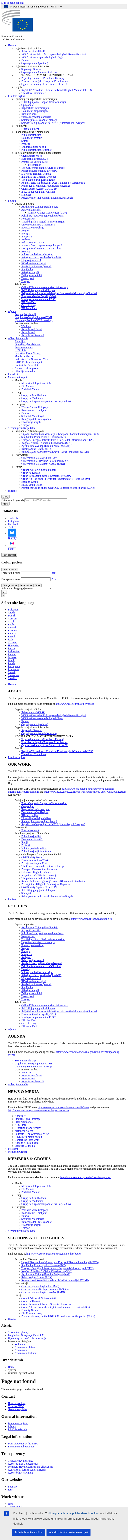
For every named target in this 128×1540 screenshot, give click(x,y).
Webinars (26, 326)
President (13, 374)
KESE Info (20, 350)
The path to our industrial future (38, 179)
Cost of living (28, 305)
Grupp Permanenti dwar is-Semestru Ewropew (46, 475)
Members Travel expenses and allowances (30, 1466)
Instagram (13, 521)
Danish (12, 615)
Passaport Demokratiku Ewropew (39, 170)
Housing (25, 251)
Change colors (10, 569)
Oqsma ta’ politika (24, 203)
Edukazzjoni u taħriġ (32, 227)
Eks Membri (28, 386)
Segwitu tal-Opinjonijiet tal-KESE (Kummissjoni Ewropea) (53, 122)
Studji (24, 140)
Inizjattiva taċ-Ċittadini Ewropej (38, 176)
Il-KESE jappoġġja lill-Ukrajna (38, 191)
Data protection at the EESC (23, 1443)
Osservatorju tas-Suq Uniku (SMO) (40, 457)
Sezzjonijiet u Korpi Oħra (22, 428)
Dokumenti (21, 125)
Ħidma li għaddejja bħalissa (36, 116)
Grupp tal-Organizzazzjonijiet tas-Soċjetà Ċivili (46, 401)
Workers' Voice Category (34, 407)
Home (11, 1367)
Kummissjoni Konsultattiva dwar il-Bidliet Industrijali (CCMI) (55, 451)
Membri (19, 380)
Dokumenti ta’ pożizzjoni (34, 111)
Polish (11, 663)
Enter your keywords (12, 500)
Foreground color (10, 572)
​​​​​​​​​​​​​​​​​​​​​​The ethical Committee (33, 93)
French (11, 636)
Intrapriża (26, 236)
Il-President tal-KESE (33, 51)
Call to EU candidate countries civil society (44, 287)
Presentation (34, 164)
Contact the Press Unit (27, 365)
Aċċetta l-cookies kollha (28, 1532)
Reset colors (26, 585)
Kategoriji (20, 404)
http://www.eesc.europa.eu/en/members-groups (85, 1177)
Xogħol (25, 230)
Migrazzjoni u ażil (31, 260)
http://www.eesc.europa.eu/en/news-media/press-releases (38, 1110)
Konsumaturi (28, 218)
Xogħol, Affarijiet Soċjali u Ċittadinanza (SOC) (46, 442)
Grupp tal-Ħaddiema (32, 398)
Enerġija (25, 233)
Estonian (12, 630)
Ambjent (26, 239)
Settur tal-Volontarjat (32, 416)
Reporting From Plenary (28, 353)
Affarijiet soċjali (30, 272)
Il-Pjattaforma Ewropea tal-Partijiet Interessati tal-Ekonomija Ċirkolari (59, 293)
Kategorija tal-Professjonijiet (36, 419)
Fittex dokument (30, 128)
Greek (11, 621)
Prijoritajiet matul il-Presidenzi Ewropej (42, 78)
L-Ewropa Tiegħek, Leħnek (36, 173)
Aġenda (12, 311)
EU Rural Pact (29, 308)
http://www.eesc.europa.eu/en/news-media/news (63, 1107)
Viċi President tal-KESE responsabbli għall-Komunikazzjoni (53, 54)
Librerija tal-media (25, 371)
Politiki (12, 200)
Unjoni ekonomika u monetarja (38, 224)
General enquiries (17, 1409)
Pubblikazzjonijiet (31, 134)
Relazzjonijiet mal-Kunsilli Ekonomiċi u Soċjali (47, 197)
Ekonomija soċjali (31, 422)
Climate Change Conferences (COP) (47, 212)
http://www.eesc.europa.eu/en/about (75, 703)
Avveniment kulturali (32, 335)
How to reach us (16, 1403)
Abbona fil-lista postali (27, 368)
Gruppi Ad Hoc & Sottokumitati (38, 469)
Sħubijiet (26, 194)
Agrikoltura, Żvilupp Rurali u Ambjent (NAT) (45, 445)
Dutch (11, 660)
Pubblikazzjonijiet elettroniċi (36, 149)
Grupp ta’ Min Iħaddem (33, 395)
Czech (11, 612)
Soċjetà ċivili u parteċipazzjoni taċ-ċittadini (38, 152)
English (12, 624)
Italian (11, 648)
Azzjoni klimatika (30, 209)
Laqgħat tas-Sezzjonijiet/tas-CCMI (33, 317)
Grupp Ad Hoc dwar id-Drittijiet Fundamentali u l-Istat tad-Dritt (55, 478)
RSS (10, 1489)
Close (37, 585)
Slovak (11, 672)
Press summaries (23, 347)
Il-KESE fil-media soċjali (28, 362)
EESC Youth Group (31, 484)
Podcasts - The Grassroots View (32, 359)
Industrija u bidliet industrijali (37, 254)
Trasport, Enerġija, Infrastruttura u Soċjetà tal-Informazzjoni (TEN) (57, 440)
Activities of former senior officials (27, 1469)
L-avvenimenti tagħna (26, 323)
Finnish (12, 633)
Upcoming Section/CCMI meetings (33, 320)
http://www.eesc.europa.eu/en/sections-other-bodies (54, 1253)
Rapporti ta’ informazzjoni (35, 108)
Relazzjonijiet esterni (32, 242)
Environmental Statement (21, 1446)
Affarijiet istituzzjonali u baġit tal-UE (41, 257)
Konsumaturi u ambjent (33, 410)
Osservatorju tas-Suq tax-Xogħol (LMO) (43, 463)
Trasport (25, 281)
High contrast (9, 555)
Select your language (12, 588)
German (12, 618)
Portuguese (14, 666)
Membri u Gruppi (17, 377)
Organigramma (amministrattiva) (39, 72)
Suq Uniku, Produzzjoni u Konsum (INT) (43, 437)
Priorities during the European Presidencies (44, 81)
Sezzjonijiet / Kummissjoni (29, 431)
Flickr (12, 545)
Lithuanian (14, 651)
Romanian (13, 669)
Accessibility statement (20, 1472)
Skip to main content (12, 2)
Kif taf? (56, 6)
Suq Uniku (27, 269)
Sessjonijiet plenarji (25, 314)
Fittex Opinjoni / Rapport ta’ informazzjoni (44, 102)
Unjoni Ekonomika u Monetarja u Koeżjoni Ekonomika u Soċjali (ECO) (59, 434)
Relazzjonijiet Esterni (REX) (36, 448)
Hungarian (13, 645)
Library (12, 1426)
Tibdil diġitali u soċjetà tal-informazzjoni (43, 221)
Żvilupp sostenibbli (31, 275)
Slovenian (13, 675)
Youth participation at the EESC (38, 299)
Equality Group (29, 481)
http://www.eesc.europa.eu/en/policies (91, 918)
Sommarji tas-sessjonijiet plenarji (39, 119)
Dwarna (12, 45)
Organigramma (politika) (34, 63)
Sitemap (12, 1486)
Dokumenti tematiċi (32, 137)
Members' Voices (24, 356)
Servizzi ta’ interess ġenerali (36, 266)
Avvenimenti (28, 332)
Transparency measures (20, 1460)
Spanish (12, 627)
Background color (10, 579)
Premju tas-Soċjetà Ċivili (34, 161)
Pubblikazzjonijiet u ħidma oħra (32, 131)
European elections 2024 (34, 158)
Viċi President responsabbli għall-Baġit (42, 57)
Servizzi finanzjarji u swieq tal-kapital (41, 245)
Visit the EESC (16, 1406)
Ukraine (12, 490)
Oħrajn (18, 466)
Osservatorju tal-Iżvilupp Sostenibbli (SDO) (44, 460)
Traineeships (15, 1506)
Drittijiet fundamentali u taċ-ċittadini (41, 248)
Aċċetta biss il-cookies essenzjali (68, 1532)
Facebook (13, 524)
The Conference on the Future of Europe (42, 167)
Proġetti (25, 143)
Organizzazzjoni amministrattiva (32, 66)
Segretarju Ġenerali (31, 69)
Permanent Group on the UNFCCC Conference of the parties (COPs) (58, 487)
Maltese (12, 657)
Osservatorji (21, 454)
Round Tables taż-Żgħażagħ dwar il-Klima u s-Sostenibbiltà (53, 182)
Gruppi (18, 392)
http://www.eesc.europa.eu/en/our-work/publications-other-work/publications (85, 791)
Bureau (25, 60)
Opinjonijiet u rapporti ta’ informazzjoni (36, 99)
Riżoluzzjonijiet (29, 113)
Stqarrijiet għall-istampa (27, 344)
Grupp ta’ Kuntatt (30, 472)
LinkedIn (13, 518)
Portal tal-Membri (30, 389)
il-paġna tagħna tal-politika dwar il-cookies (74, 1513)
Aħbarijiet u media (18, 338)
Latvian (12, 654)
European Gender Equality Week (38, 296)
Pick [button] (53, 572)
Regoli (18, 87)
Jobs (10, 1503)
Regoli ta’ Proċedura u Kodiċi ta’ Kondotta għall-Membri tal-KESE (57, 90)
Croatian (12, 642)
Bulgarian (13, 609)
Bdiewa (25, 413)
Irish (10, 639)
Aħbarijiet (20, 341)
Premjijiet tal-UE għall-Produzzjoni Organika (45, 185)
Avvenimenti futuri (31, 329)
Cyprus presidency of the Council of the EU (44, 84)
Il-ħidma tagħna (16, 96)
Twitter (12, 527)
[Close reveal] (3, 595)
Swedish (12, 678)
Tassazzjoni (27, 278)
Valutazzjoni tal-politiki (34, 146)
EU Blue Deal (28, 302)
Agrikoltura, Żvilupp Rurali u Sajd (39, 206)
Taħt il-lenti (21, 284)
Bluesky (12, 534)
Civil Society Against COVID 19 (39, 188)
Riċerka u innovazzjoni (33, 263)
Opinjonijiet (27, 105)
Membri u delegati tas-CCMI (36, 383)
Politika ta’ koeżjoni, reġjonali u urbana (42, 215)
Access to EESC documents (23, 1463)
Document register (18, 1423)
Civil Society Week (31, 155)
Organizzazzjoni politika (28, 48)
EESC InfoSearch (17, 1429)
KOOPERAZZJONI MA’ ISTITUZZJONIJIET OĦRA (44, 75)
